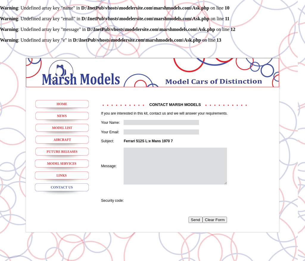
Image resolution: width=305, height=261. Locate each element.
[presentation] (169, 207)
